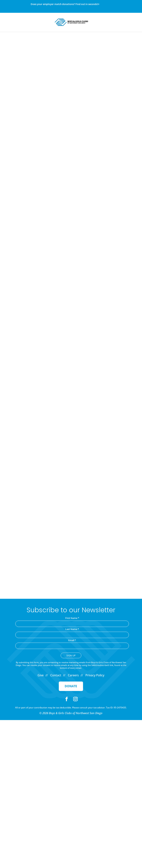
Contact (55, 675)
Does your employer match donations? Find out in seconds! (65, 4)
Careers (73, 675)
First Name (72, 618)
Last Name (72, 629)
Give (41, 675)
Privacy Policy (94, 675)
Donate (71, 686)
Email (72, 640)
